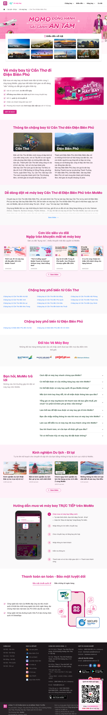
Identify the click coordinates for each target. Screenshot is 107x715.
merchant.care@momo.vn (91, 652)
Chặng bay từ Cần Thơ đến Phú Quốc (50, 300)
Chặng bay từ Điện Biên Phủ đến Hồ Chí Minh (53, 328)
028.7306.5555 (64, 688)
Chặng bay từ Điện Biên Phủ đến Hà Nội (17, 328)
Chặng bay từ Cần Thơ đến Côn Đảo (50, 303)
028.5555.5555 (64, 690)
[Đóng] (102, 679)
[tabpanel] (53, 49)
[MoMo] (4, 9)
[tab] (53, 36)
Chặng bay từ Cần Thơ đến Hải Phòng (84, 296)
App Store (84, 671)
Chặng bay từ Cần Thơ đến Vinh (14, 300)
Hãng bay (91, 3)
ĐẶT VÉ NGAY (10, 112)
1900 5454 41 (58, 681)
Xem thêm (53, 217)
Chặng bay (69, 3)
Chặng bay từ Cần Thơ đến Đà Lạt (15, 303)
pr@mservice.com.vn (90, 661)
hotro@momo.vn (58, 685)
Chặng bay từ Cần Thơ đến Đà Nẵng (50, 296)
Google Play (97, 671)
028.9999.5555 (53, 690)
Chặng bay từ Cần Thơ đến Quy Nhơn (84, 303)
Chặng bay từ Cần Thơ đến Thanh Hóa (84, 300)
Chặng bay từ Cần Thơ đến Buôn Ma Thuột (52, 306)
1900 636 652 (93, 649)
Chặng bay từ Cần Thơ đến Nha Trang (16, 306)
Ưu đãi (100, 3)
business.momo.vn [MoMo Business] (91, 654)
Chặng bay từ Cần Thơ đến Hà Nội (15, 296)
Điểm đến (80, 3)
